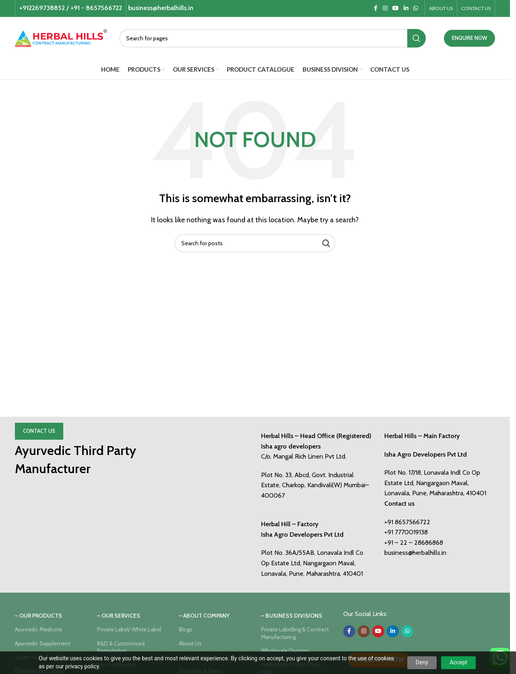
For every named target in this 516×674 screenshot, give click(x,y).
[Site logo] (61, 37)
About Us (190, 643)
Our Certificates (116, 664)
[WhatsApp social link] (416, 8)
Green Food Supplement (46, 657)
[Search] (272, 38)
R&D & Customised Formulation (121, 647)
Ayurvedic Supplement (42, 643)
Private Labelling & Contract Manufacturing (295, 633)
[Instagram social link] (385, 8)
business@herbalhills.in (415, 552)
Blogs (186, 629)
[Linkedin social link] (406, 8)
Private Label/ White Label (129, 629)
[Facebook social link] (375, 8)
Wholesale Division (285, 650)
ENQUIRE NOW (469, 38)
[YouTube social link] (395, 8)
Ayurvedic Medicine (38, 629)
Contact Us (39, 431)
